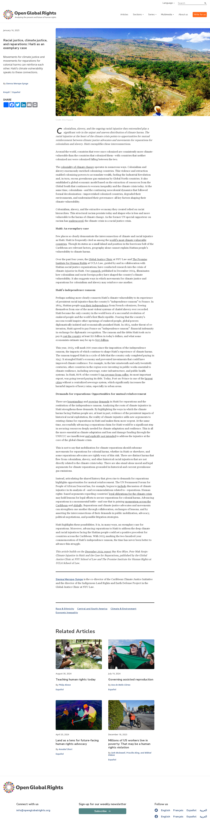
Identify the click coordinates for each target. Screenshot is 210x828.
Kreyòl (6, 92)
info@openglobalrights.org (33, 810)
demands (104, 401)
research (95, 271)
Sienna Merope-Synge (17, 83)
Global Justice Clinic (100, 259)
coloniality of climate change (77, 167)
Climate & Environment (123, 609)
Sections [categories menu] (137, 14)
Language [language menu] (168, 3)
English (165, 810)
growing (93, 401)
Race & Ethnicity (65, 609)
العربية (203, 810)
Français (178, 810)
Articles (124, 14)
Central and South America (92, 609)
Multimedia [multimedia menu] (166, 14)
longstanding (75, 401)
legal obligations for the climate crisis (130, 494)
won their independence (94, 305)
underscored (76, 221)
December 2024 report (98, 551)
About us (183, 14)
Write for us (200, 14)
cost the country (72, 336)
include (121, 486)
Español (16, 92)
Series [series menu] (151, 14)
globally (77, 505)
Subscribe (100, 811)
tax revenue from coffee (115, 374)
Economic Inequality (67, 613)
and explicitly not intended (100, 436)
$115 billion (101, 340)
